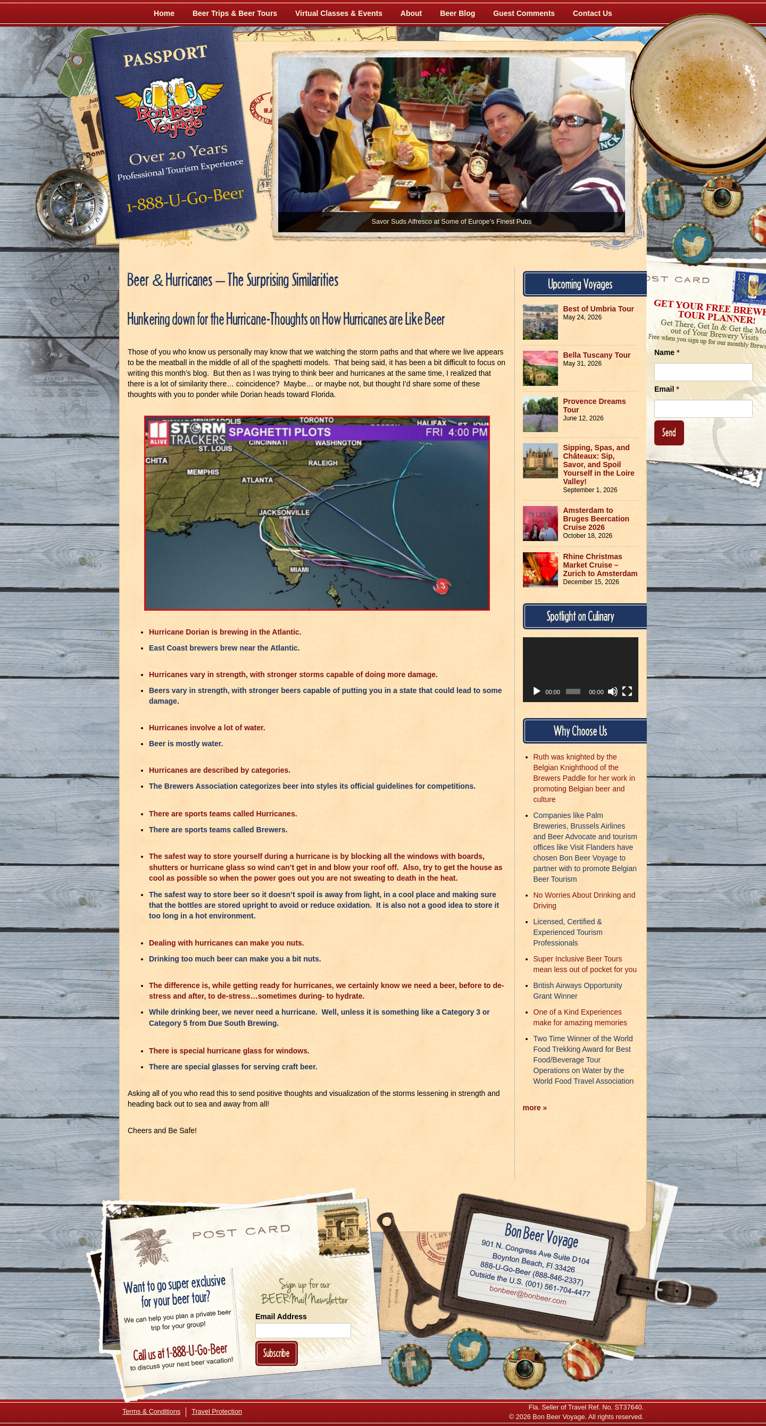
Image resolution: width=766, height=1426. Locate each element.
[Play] (536, 691)
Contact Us (592, 13)
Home (164, 13)
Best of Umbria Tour (599, 309)
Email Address (281, 1316)
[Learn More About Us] (583, 1360)
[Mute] (612, 691)
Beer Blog (457, 13)
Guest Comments (524, 13)
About (411, 13)
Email (666, 389)
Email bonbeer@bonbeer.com (527, 1297)
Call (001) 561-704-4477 (530, 1284)
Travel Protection (217, 1411)
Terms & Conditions (151, 1411)
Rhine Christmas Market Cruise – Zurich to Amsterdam (600, 565)
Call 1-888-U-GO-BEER (183, 203)
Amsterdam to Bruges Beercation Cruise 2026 (596, 518)
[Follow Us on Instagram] (722, 197)
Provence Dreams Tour (594, 405)
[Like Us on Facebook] (663, 199)
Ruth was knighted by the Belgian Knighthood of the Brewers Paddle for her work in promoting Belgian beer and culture (584, 778)
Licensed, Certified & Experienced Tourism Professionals (568, 932)
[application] (581, 669)
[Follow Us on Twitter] (692, 244)
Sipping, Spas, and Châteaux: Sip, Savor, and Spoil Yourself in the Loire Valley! (599, 464)
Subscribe (276, 1353)
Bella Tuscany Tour (597, 355)
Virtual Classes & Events (338, 13)
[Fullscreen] (627, 691)
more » (535, 1107)
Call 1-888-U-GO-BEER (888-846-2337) (532, 1272)
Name (666, 352)
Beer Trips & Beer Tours (235, 13)
